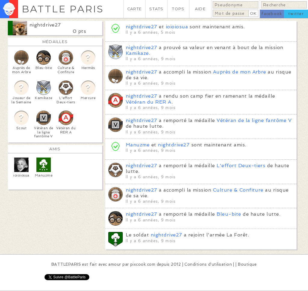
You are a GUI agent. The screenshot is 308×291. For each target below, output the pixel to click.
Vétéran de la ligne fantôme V (254, 120)
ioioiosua (177, 27)
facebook (271, 13)
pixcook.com (142, 264)
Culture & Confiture (238, 190)
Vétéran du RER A (148, 102)
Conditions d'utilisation (208, 264)
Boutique (247, 264)
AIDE (200, 9)
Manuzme (137, 145)
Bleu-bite (229, 214)
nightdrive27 (45, 25)
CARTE (134, 9)
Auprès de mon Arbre (239, 72)
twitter (296, 13)
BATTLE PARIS (63, 9)
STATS (156, 9)
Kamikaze (137, 53)
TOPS (178, 9)
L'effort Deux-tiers (241, 165)
